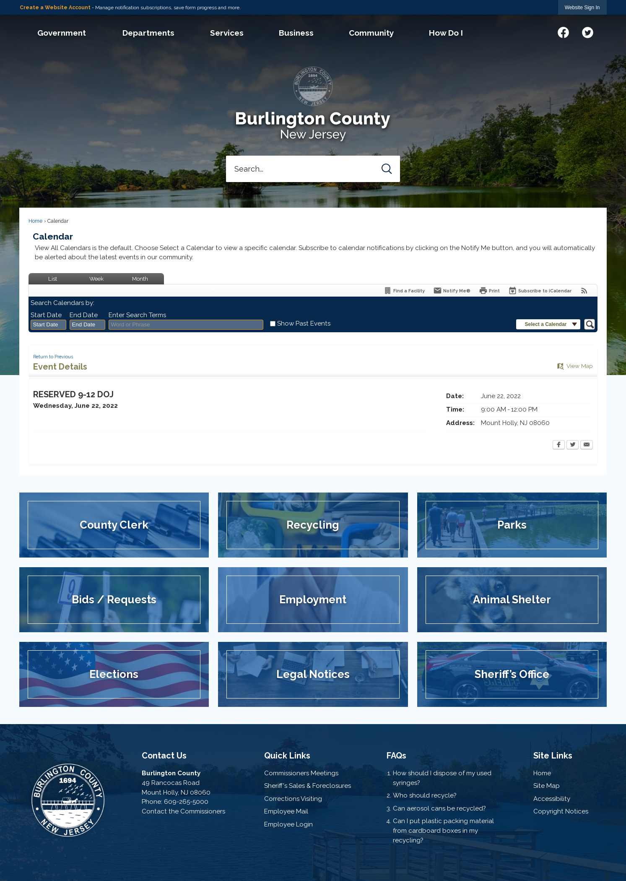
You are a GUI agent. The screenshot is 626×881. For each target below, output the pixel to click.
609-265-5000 (186, 801)
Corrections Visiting (293, 799)
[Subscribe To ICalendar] (539, 290)
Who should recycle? (425, 795)
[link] (582, 7)
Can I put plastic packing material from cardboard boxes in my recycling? (443, 830)
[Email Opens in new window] (586, 445)
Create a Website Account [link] (55, 7)
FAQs (396, 756)
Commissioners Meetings (301, 773)
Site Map (546, 786)
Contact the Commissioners (183, 811)
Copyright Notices (560, 811)
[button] (386, 168)
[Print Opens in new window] (489, 290)
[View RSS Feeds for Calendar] (584, 290)
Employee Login (288, 824)
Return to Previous (53, 356)
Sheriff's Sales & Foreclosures (307, 786)
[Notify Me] (451, 290)
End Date (84, 315)
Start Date (46, 315)
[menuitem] (61, 33)
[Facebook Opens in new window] (559, 445)
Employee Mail (286, 811)
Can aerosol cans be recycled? (439, 808)
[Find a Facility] (404, 290)
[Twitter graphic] (587, 31)
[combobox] (48, 324)
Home (35, 221)
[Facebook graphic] (563, 31)
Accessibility (551, 799)
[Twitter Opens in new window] (572, 445)
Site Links (552, 756)
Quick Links (287, 756)
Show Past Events (303, 323)
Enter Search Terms (137, 315)
